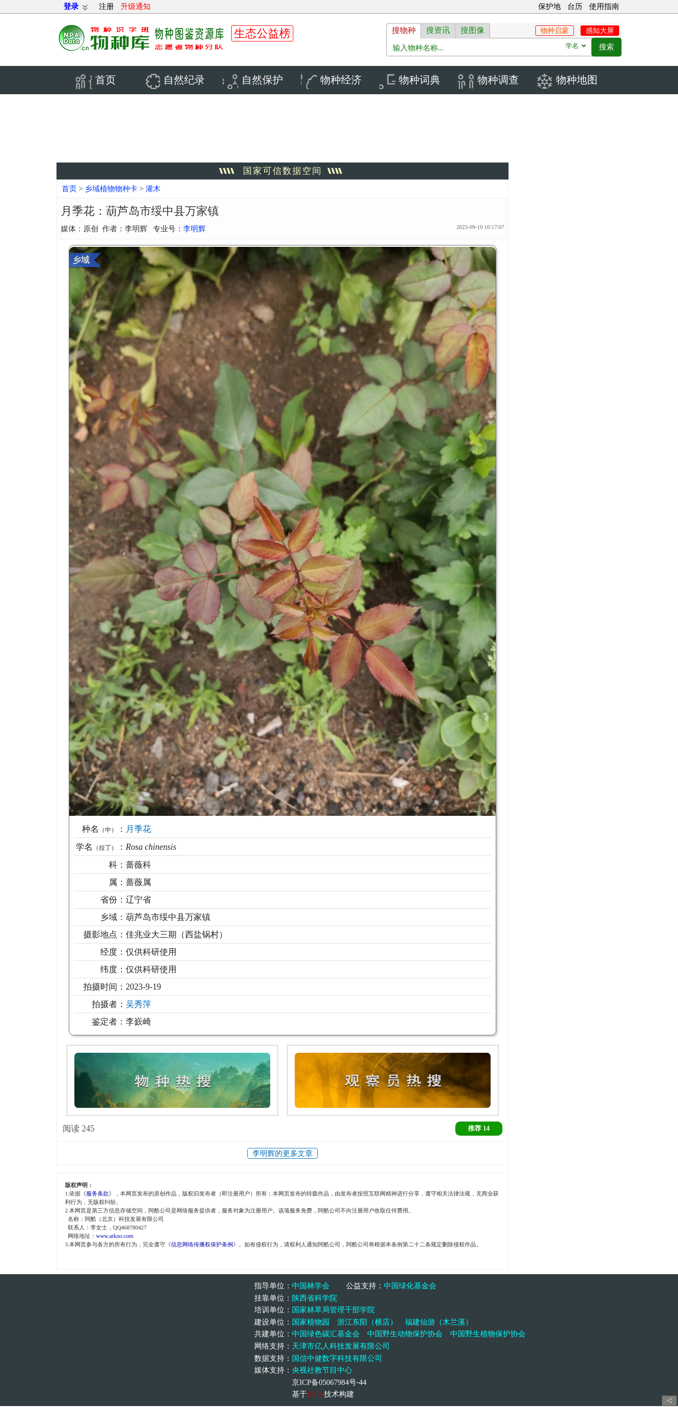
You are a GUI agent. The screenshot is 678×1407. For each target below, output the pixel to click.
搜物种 (404, 30)
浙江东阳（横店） (367, 1323)
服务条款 (97, 1194)
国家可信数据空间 (282, 172)
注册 (106, 6)
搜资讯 (438, 30)
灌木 (153, 190)
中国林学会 (311, 1287)
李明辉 (194, 230)
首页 (69, 190)
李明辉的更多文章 (282, 1154)
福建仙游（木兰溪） (439, 1323)
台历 (574, 6)
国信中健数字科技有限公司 (337, 1359)
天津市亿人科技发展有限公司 (341, 1347)
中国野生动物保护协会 (405, 1335)
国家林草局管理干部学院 (333, 1311)
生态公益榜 (262, 33)
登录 (71, 6)
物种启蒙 (555, 30)
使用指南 (604, 6)
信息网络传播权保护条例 (202, 1245)
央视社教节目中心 (322, 1371)
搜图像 (472, 30)
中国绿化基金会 (410, 1287)
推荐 (479, 1129)
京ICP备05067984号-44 (329, 1383)
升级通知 (136, 6)
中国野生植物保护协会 (487, 1335)
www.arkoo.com (114, 1237)
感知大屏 (600, 30)
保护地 (549, 6)
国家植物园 (311, 1323)
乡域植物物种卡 (112, 190)
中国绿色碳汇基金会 (326, 1335)
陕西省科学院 (314, 1299)
